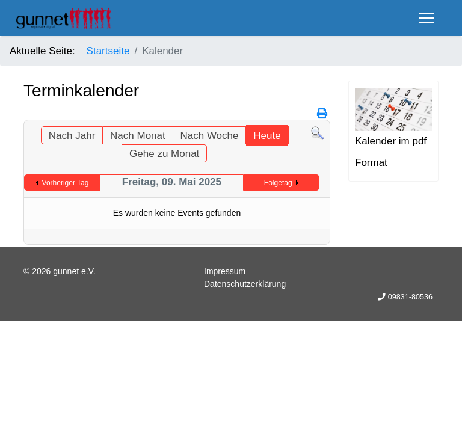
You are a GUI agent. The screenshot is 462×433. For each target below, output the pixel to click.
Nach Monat (137, 135)
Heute (266, 135)
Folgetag (278, 183)
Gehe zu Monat (164, 153)
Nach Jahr (72, 135)
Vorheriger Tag (65, 183)
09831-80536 (410, 297)
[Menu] (426, 18)
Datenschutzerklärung (245, 284)
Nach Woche (209, 135)
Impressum (224, 271)
